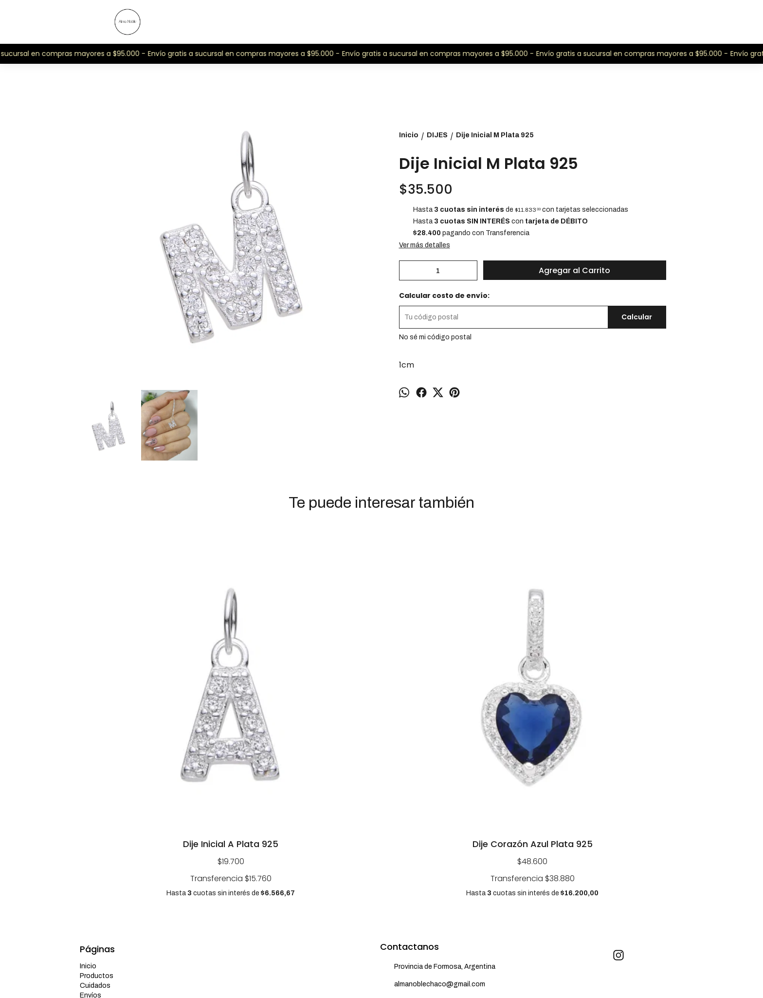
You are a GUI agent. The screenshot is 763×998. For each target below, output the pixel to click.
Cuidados (95, 834)
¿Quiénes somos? (108, 883)
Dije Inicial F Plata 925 (607, 693)
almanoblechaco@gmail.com (432, 834)
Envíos (90, 844)
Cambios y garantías (112, 854)
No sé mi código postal (435, 337)
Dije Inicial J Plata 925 (457, 693)
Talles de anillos (105, 873)
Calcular (636, 317)
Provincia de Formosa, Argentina (437, 816)
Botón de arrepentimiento (381, 967)
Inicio (88, 815)
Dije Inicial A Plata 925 (155, 693)
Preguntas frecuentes (114, 864)
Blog (87, 893)
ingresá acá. (338, 967)
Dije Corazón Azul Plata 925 (306, 693)
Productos (96, 825)
